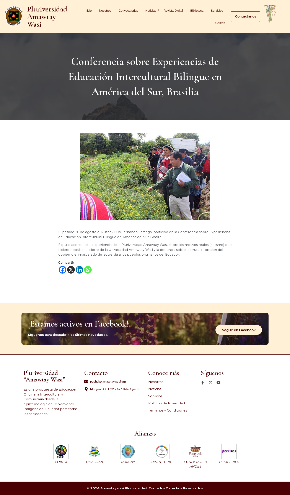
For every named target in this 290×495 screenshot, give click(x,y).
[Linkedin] (79, 270)
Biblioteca (197, 10)
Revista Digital (173, 10)
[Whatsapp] (88, 270)
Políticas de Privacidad (166, 403)
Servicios (217, 10)
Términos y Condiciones (167, 410)
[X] (71, 270)
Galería (220, 23)
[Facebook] (62, 270)
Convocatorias (128, 10)
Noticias (151, 10)
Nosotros (105, 10)
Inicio (88, 10)
